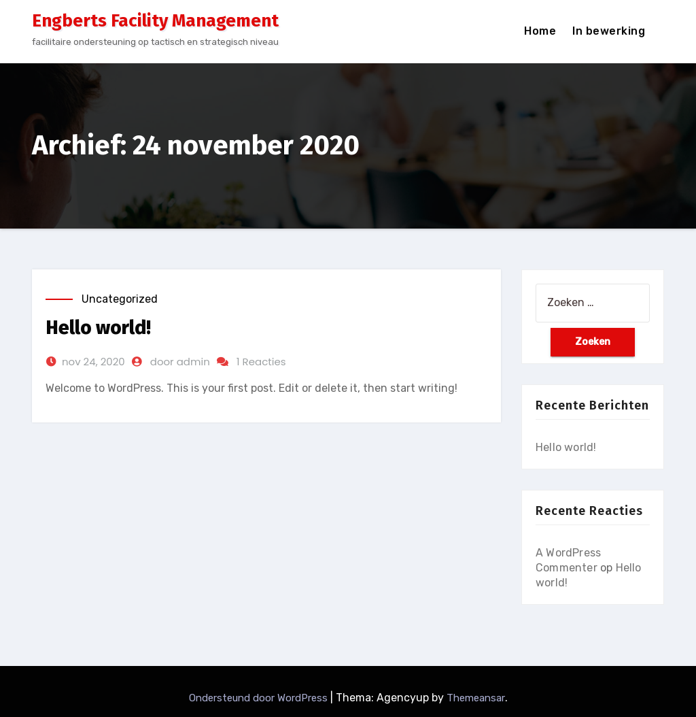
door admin (180, 361)
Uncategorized (120, 299)
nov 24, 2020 (93, 361)
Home (540, 30)
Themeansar (476, 698)
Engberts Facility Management (155, 20)
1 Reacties (261, 361)
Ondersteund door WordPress (259, 698)
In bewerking (608, 30)
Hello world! (98, 327)
